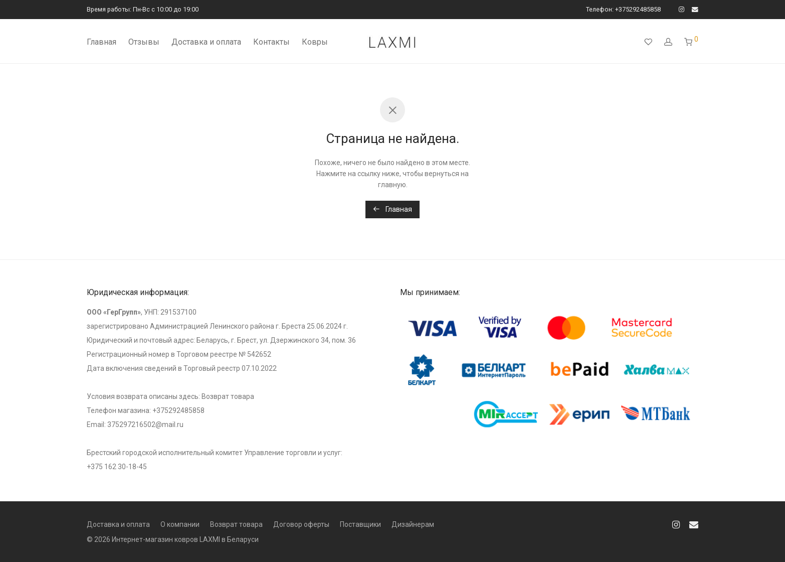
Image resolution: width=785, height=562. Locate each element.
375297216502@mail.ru (145, 424)
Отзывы (143, 42)
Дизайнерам (412, 524)
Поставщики (360, 524)
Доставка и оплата (206, 42)
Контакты (271, 42)
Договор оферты (301, 524)
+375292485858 (178, 410)
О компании (180, 524)
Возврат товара (228, 396)
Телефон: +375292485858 (623, 10)
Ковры (315, 42)
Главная (101, 42)
